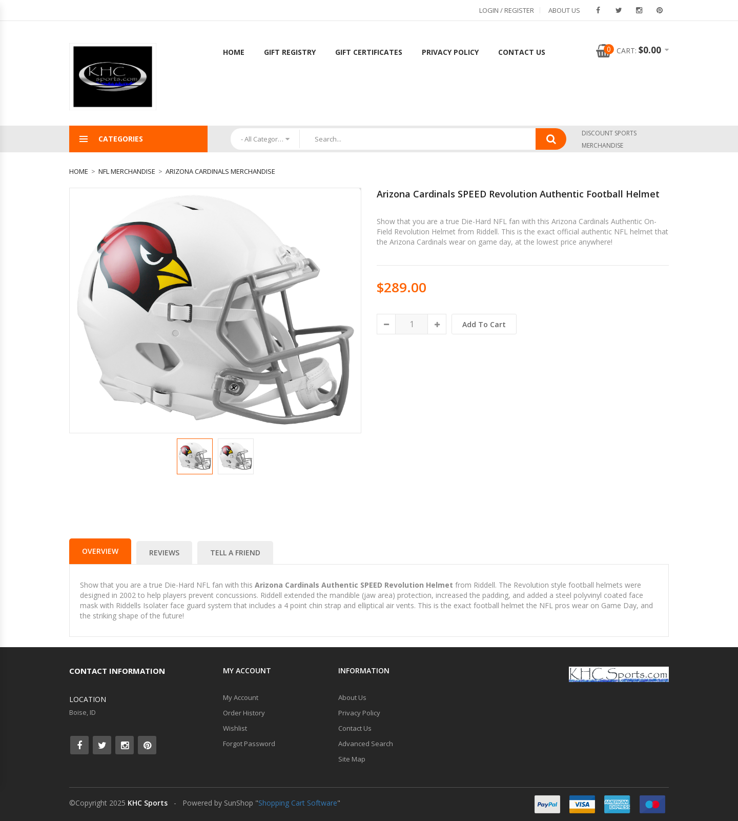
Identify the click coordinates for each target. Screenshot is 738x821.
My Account (240, 697)
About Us (564, 10)
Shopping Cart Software (297, 803)
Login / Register (506, 10)
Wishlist (235, 728)
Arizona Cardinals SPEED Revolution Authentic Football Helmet (518, 194)
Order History (244, 712)
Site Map (351, 759)
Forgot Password (249, 743)
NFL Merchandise (126, 171)
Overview (100, 551)
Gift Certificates (368, 52)
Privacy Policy (450, 52)
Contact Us (521, 52)
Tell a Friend (235, 552)
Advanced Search (365, 743)
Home (233, 52)
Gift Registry (290, 52)
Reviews (164, 552)
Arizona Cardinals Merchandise (220, 171)
